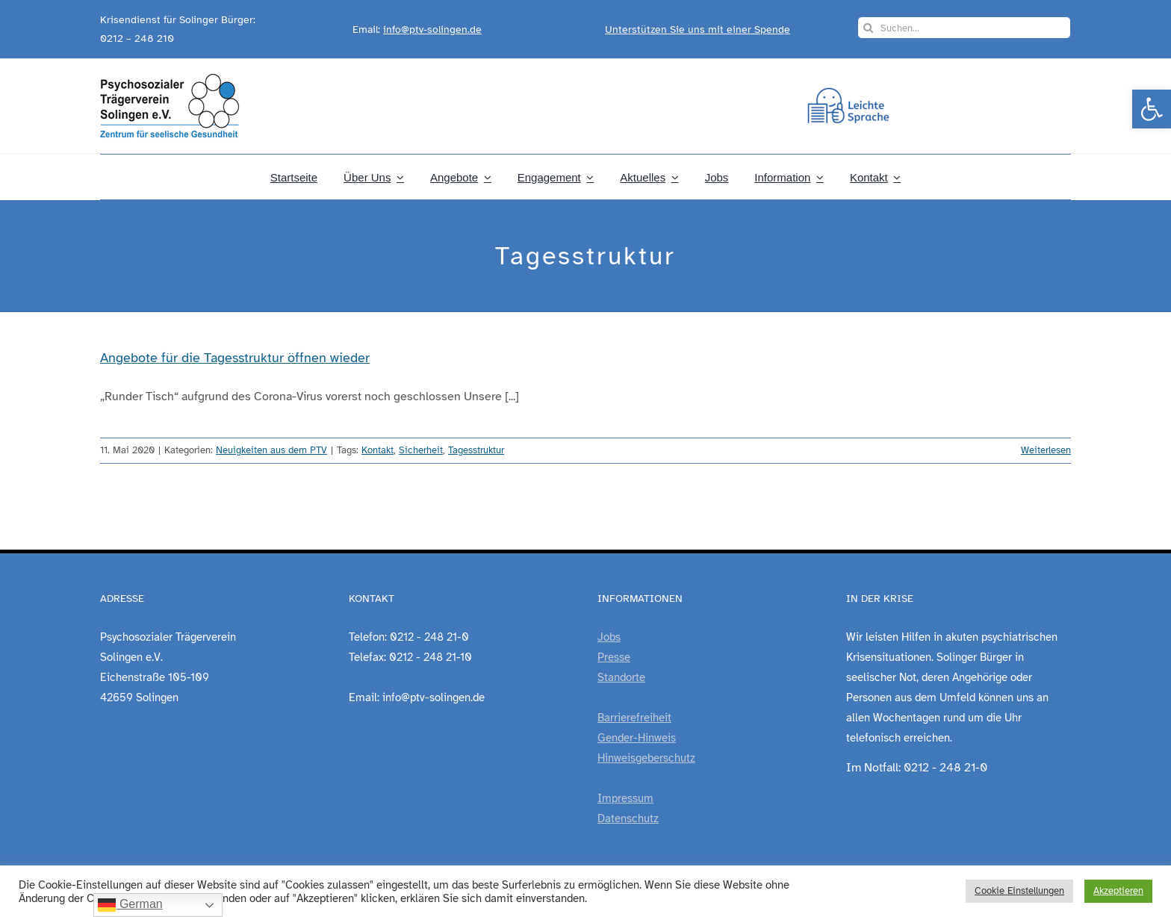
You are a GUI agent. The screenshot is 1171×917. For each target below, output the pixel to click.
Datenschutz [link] (628, 818)
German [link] (130, 905)
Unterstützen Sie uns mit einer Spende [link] (697, 29)
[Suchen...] (964, 27)
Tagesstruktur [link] (476, 450)
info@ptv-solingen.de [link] (432, 29)
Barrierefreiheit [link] (634, 717)
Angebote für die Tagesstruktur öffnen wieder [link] (235, 357)
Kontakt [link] (377, 450)
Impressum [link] (625, 798)
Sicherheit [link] (421, 450)
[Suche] (868, 27)
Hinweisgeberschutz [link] (646, 758)
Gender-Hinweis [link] (636, 738)
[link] (1151, 109)
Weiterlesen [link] (1046, 450)
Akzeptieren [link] (1118, 891)
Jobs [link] (609, 637)
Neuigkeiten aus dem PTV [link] (271, 450)
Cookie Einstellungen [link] (1019, 891)
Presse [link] (613, 657)
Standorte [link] (621, 677)
